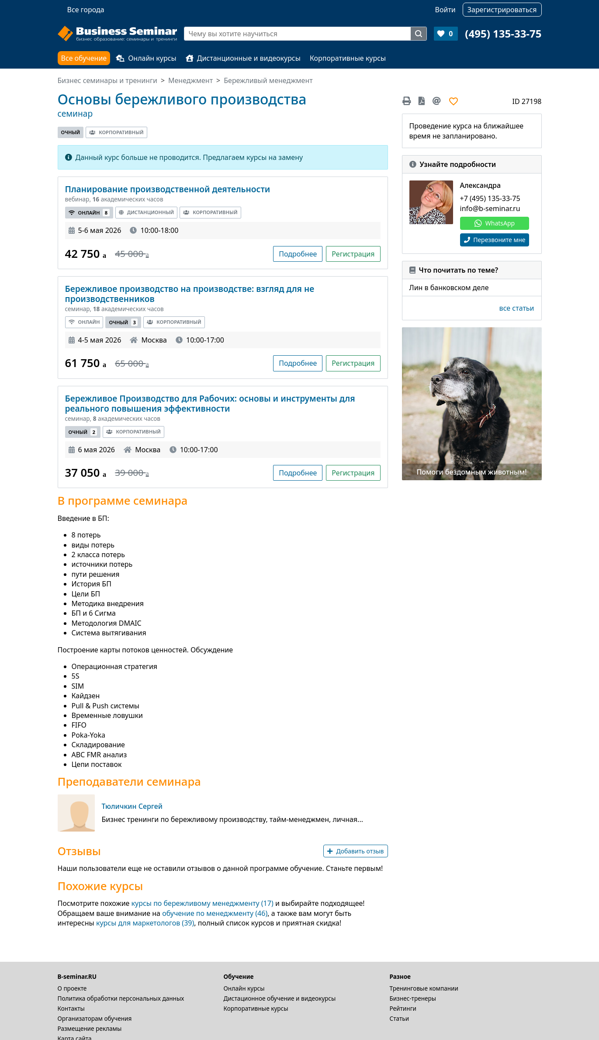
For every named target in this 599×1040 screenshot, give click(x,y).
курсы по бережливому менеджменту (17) (203, 903)
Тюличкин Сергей (132, 806)
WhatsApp (494, 223)
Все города (85, 9)
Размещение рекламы (90, 1028)
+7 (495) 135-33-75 (490, 198)
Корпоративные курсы (348, 58)
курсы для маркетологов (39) (145, 923)
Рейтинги (403, 1008)
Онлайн (89, 212)
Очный (70, 132)
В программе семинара (123, 500)
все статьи (516, 308)
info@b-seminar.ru (490, 208)
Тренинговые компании (424, 988)
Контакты (71, 1008)
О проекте (72, 988)
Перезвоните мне (495, 240)
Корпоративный (116, 132)
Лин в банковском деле (449, 287)
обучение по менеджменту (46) (214, 913)
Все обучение (84, 58)
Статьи (399, 1018)
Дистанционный (146, 212)
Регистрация (353, 254)
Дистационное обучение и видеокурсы (280, 998)
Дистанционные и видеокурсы (243, 58)
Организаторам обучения (95, 1018)
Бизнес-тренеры (413, 998)
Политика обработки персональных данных (121, 998)
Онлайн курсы (146, 58)
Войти (445, 9)
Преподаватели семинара (129, 781)
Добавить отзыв (355, 851)
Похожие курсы (100, 886)
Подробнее (298, 254)
